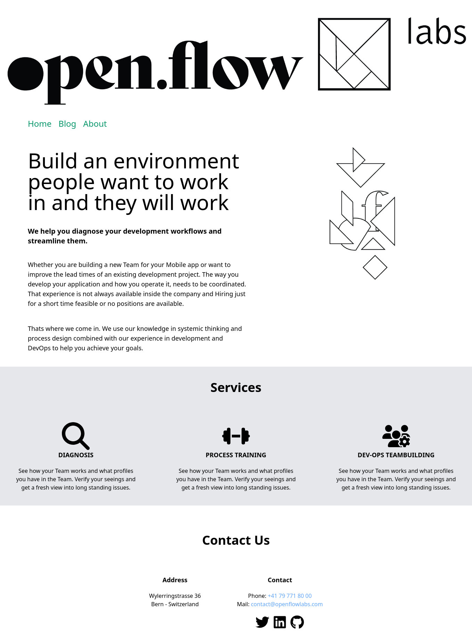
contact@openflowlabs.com (287, 604)
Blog (67, 123)
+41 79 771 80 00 (289, 596)
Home (39, 123)
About (95, 123)
